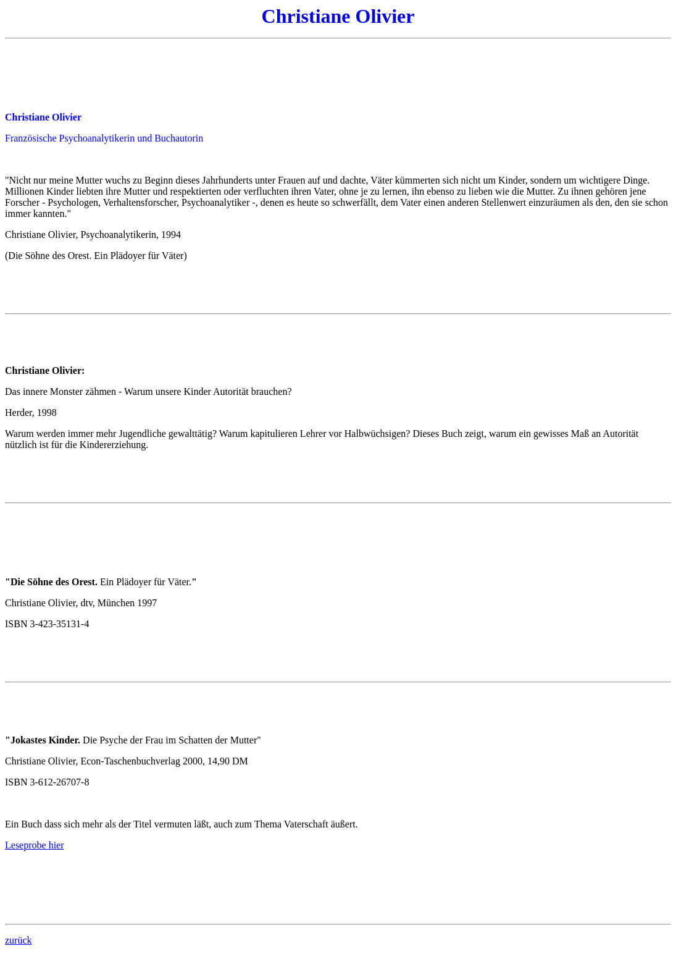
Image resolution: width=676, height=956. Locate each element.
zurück (18, 940)
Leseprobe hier (34, 845)
